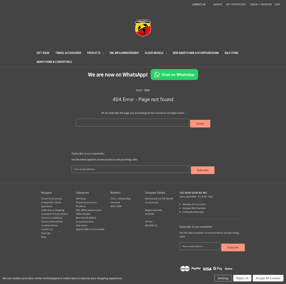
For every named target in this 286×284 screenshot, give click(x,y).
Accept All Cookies (268, 278)
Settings (223, 278)
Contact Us (47, 227)
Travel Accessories (68, 53)
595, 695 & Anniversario (124, 53)
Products (95, 53)
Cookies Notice (49, 223)
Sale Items (231, 53)
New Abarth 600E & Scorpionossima (196, 53)
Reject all (242, 278)
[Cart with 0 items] (277, 4)
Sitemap (45, 230)
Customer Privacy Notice (54, 211)
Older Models (156, 53)
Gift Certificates (236, 4)
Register (266, 4)
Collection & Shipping (52, 207)
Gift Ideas (42, 53)
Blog (43, 234)
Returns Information (52, 219)
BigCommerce (58, 271)
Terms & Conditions (51, 215)
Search (217, 4)
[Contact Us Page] (200, 4)
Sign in (254, 4)
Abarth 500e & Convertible (54, 62)
